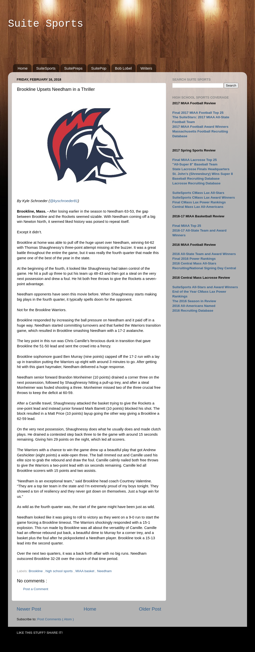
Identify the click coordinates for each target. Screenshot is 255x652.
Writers (146, 68)
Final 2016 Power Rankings (194, 259)
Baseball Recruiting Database (196, 178)
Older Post (150, 609)
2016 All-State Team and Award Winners (204, 254)
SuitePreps (73, 68)
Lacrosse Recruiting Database (196, 183)
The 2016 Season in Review (194, 301)
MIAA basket (85, 571)
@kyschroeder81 (64, 201)
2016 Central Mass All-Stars (194, 263)
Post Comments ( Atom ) (55, 619)
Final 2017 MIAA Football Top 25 (198, 113)
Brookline (36, 571)
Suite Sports (45, 24)
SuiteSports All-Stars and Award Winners (205, 287)
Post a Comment (35, 589)
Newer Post (29, 609)
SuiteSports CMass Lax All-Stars (198, 193)
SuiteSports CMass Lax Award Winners (203, 197)
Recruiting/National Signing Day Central (204, 268)
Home (23, 68)
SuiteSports (46, 68)
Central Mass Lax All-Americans (197, 207)
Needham (104, 571)
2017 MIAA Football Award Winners (200, 127)
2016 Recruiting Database (192, 310)
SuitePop (98, 68)
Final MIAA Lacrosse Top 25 (194, 160)
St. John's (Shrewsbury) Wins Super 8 (202, 174)
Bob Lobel (123, 68)
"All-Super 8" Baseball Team (194, 164)
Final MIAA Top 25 (186, 226)
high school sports (60, 571)
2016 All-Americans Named (193, 306)
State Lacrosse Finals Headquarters (201, 169)
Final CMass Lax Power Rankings (199, 202)
